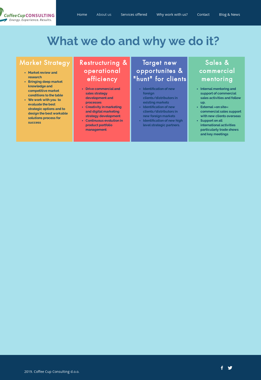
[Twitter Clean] (230, 367)
